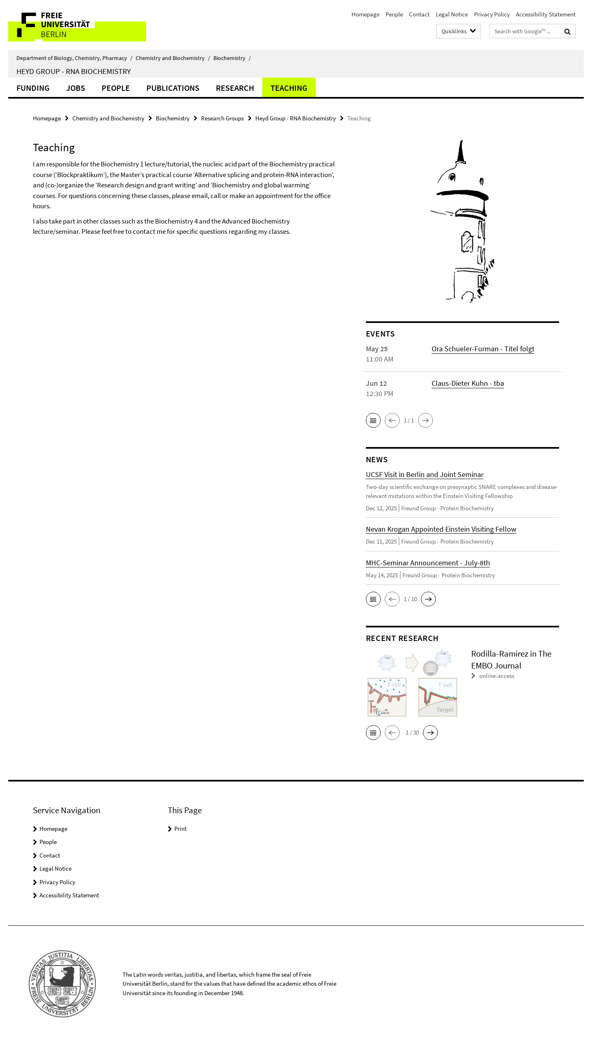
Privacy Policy (492, 14)
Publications (172, 88)
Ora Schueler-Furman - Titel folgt (483, 348)
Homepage (365, 14)
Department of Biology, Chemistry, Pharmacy (74, 58)
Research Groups (222, 118)
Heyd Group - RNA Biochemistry (73, 71)
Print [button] (180, 828)
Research (235, 88)
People (394, 14)
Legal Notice (452, 14)
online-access (496, 676)
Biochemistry (232, 58)
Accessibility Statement (546, 14)
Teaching (289, 88)
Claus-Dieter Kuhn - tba (468, 383)
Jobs (75, 88)
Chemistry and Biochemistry (173, 58)
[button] (373, 420)
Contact (419, 14)
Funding (33, 88)
